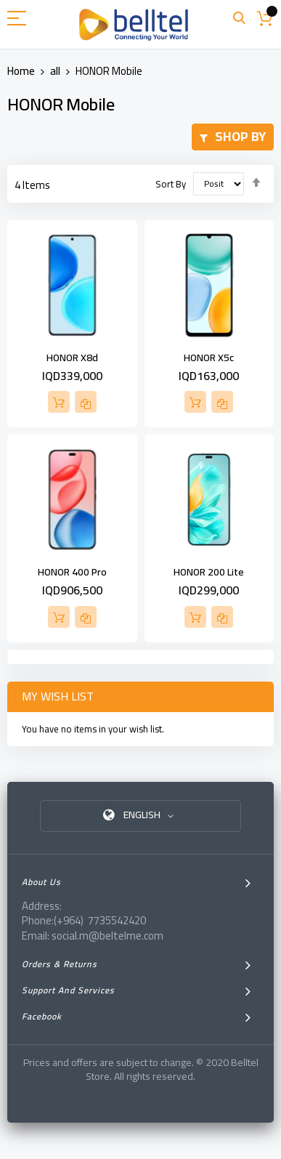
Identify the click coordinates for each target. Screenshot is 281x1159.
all (56, 70)
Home (22, 70)
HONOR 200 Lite (209, 571)
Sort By (170, 183)
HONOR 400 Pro (72, 571)
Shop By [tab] (240, 136)
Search (239, 18)
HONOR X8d (72, 357)
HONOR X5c (209, 357)
